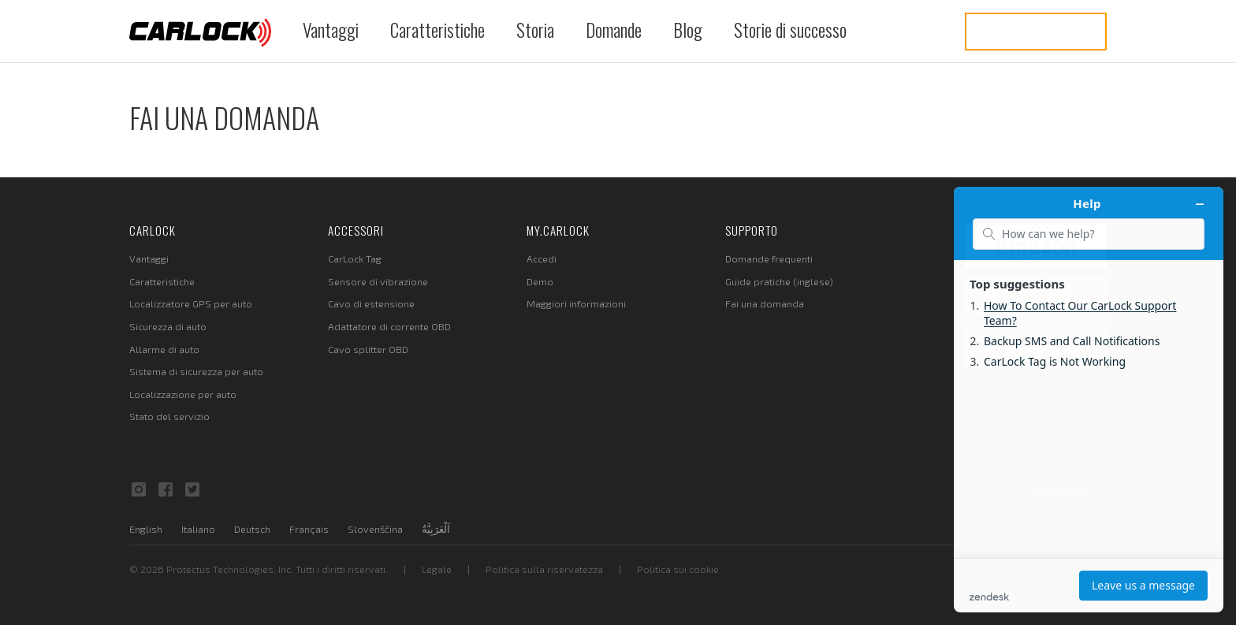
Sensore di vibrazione (378, 281)
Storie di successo (790, 29)
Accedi (542, 258)
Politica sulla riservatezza (544, 569)
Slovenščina (375, 529)
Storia (535, 29)
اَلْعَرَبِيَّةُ (436, 529)
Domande (614, 29)
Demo (540, 281)
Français (309, 529)
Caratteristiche (437, 29)
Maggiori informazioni (576, 303)
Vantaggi (331, 29)
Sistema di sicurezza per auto (196, 371)
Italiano (198, 529)
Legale (437, 569)
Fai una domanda (764, 303)
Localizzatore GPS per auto (190, 303)
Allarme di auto (164, 349)
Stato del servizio (169, 416)
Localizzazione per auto (182, 394)
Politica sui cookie (678, 569)
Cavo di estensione (371, 303)
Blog (687, 29)
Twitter (192, 489)
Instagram (138, 489)
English (145, 529)
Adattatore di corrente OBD (389, 326)
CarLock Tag (355, 258)
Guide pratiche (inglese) (779, 281)
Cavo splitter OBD (368, 349)
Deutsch (252, 529)
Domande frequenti (769, 258)
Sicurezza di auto (168, 326)
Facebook (165, 489)
